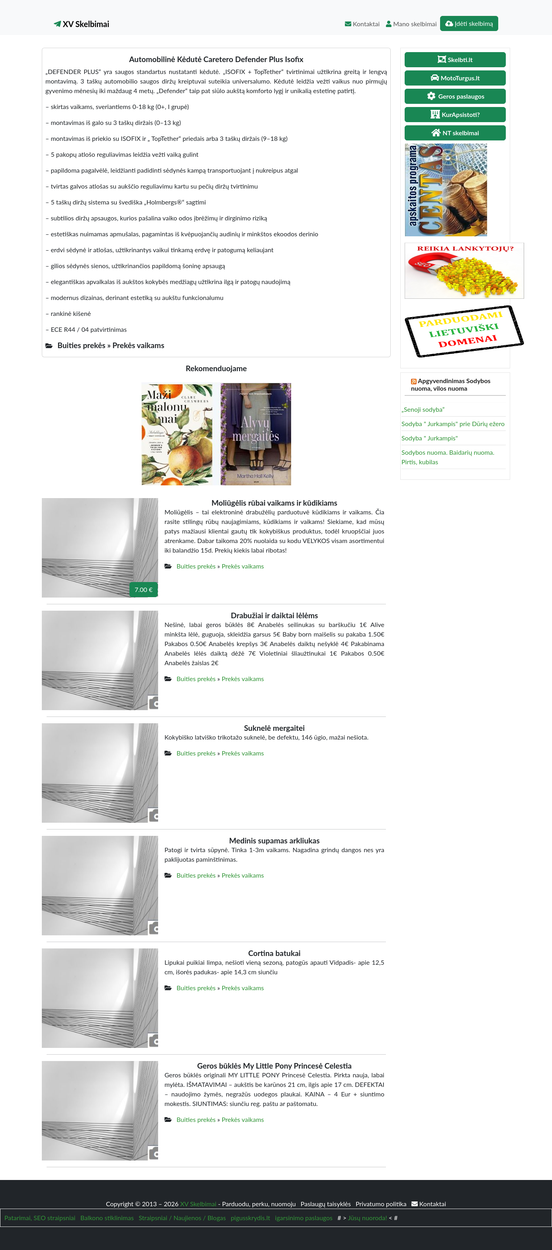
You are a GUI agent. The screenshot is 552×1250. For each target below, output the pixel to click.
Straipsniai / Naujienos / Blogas (182, 1217)
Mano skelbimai (411, 23)
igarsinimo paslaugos (304, 1217)
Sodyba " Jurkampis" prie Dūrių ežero (453, 423)
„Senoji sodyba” (422, 409)
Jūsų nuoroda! (367, 1217)
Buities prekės (195, 566)
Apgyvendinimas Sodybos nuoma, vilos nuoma (451, 384)
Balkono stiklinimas (107, 1217)
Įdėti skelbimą (469, 23)
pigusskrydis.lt (250, 1217)
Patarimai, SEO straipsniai (39, 1217)
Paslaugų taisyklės (326, 1203)
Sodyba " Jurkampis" (429, 438)
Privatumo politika (382, 1203)
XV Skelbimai (81, 24)
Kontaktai (362, 23)
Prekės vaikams (243, 566)
